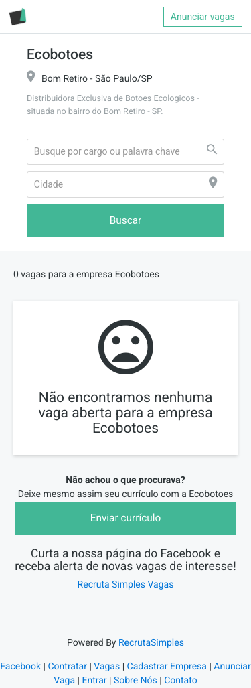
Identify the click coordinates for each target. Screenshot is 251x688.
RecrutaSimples (151, 643)
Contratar (67, 666)
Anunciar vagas (203, 16)
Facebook (20, 666)
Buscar (126, 220)
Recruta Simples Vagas (126, 584)
